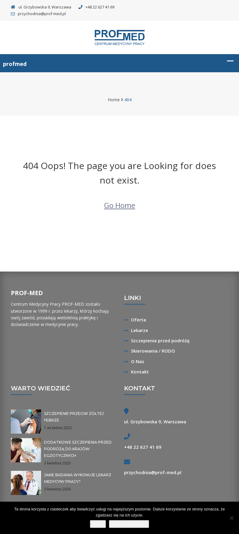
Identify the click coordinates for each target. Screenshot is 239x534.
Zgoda (98, 524)
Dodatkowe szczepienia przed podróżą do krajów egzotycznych (78, 449)
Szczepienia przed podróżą (160, 340)
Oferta (138, 320)
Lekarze (139, 330)
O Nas (137, 361)
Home (114, 100)
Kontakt (140, 372)
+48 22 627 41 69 (96, 7)
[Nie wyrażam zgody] (231, 518)
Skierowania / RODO (153, 351)
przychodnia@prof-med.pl (38, 13)
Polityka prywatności (129, 524)
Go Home (119, 205)
